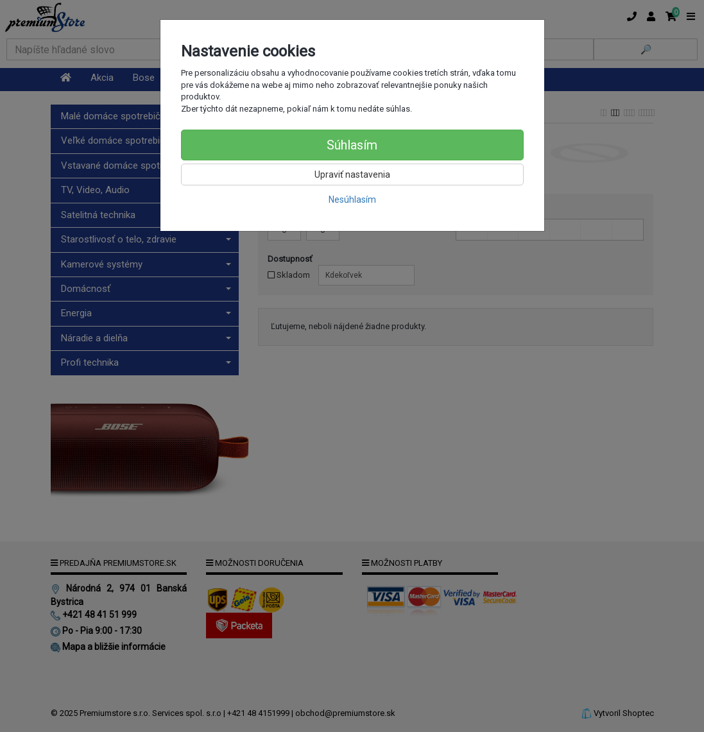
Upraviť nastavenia (352, 174)
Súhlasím (352, 145)
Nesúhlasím (352, 199)
